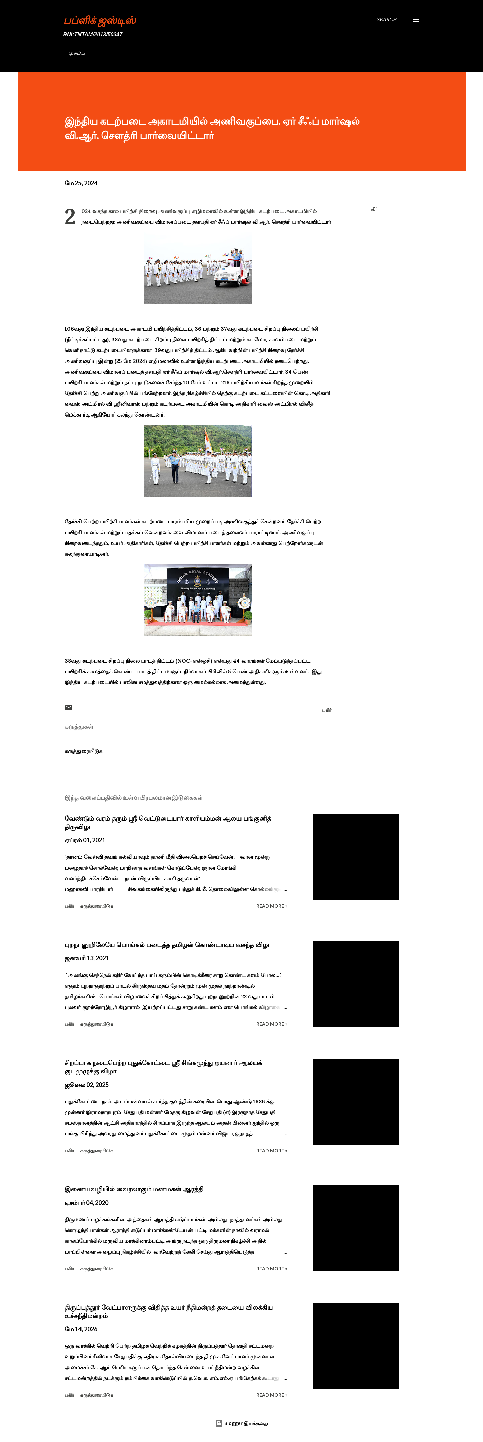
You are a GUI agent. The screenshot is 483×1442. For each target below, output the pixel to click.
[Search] (387, 20)
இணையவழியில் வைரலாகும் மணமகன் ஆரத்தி (134, 1189)
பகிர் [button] (373, 209)
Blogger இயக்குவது (241, 1423)
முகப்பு (76, 53)
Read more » (271, 906)
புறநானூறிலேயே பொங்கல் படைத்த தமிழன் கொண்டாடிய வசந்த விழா (168, 945)
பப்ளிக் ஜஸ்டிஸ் (99, 20)
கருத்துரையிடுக (83, 750)
